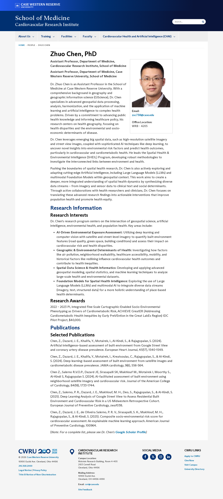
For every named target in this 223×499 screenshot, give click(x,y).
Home (22, 45)
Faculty (91, 36)
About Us (27, 36)
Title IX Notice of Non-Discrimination (37, 474)
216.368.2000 (25, 465)
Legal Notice (25, 470)
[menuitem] (26, 36)
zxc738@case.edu (143, 115)
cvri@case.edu (92, 484)
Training (49, 36)
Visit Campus (190, 464)
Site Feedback (85, 489)
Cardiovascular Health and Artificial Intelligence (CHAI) (141, 36)
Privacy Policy (40, 470)
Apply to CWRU (192, 456)
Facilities (70, 36)
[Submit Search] (203, 21)
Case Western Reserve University (43, 457)
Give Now (189, 460)
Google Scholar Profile (130, 432)
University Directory (194, 469)
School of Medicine (42, 18)
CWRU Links (192, 450)
